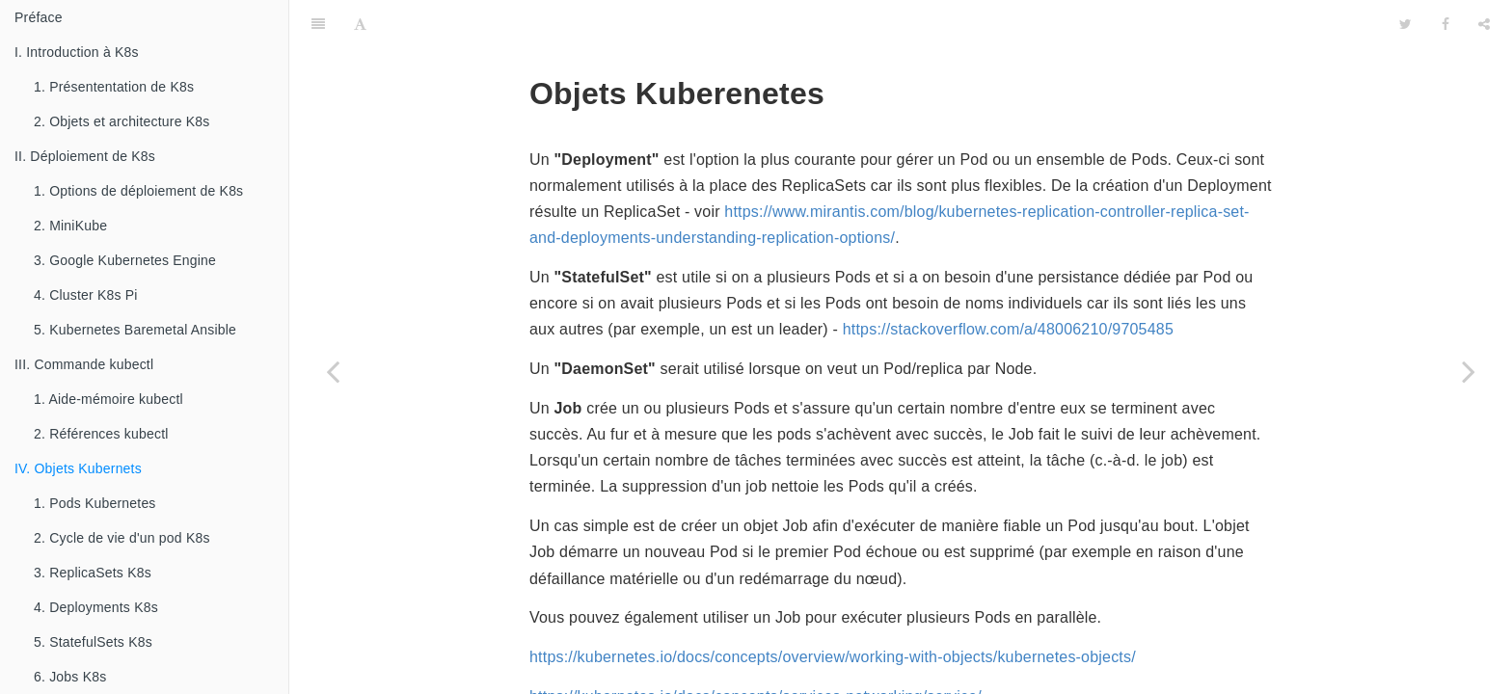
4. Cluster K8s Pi (86, 295)
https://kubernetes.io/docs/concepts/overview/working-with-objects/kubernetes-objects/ (832, 609)
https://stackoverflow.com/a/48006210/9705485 (1008, 281)
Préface (38, 17)
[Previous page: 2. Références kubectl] (332, 371)
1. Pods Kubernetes (95, 503)
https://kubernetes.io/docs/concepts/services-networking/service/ (755, 648)
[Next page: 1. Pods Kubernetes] (1468, 371)
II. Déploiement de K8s (84, 156)
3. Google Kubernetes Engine (125, 260)
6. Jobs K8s (70, 676)
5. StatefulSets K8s (93, 642)
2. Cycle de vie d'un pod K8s (122, 538)
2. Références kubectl (101, 433)
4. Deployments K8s (96, 607)
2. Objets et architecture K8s (121, 121)
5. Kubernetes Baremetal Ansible (135, 329)
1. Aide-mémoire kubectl (108, 399)
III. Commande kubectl (83, 364)
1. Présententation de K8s (114, 86)
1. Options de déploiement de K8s (138, 191)
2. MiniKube (70, 225)
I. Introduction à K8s (76, 52)
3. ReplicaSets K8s (92, 572)
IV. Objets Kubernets (78, 468)
